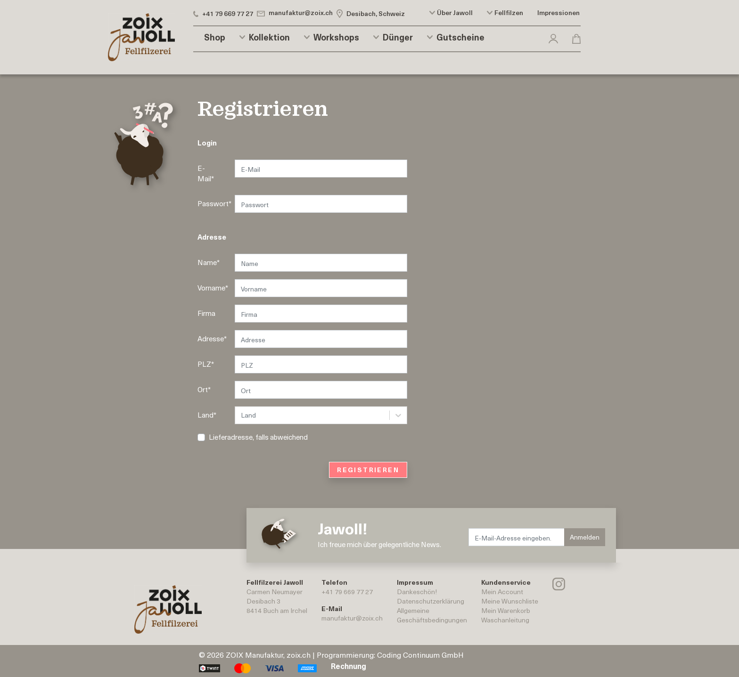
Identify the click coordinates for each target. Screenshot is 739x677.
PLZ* (205, 364)
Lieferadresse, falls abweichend (258, 437)
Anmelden (584, 537)
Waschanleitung (505, 620)
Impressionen (558, 12)
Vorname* (212, 287)
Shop (214, 37)
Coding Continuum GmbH (420, 654)
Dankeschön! (417, 591)
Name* (208, 262)
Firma (206, 313)
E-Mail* (205, 173)
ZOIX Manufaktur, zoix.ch (268, 654)
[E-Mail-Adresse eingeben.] (516, 537)
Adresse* (212, 338)
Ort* (204, 389)
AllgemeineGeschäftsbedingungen (432, 615)
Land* (206, 415)
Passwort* (212, 203)
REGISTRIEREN (368, 470)
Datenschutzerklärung (430, 601)
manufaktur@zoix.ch (352, 618)
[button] (553, 37)
